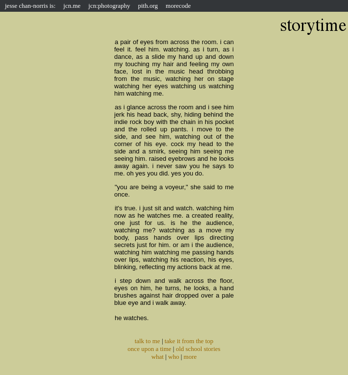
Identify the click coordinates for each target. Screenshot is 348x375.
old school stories (198, 348)
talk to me (147, 341)
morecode (178, 5)
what (157, 356)
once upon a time (149, 348)
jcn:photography (109, 5)
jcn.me (71, 5)
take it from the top (189, 341)
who (173, 356)
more (190, 356)
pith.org (148, 5)
